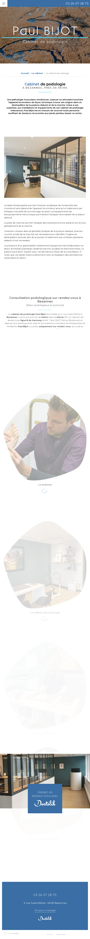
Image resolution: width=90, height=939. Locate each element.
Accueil (25, 73)
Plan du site (50, 934)
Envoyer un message (45, 910)
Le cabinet (37, 73)
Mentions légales (61, 934)
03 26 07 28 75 (77, 3)
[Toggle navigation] (3, 3)
